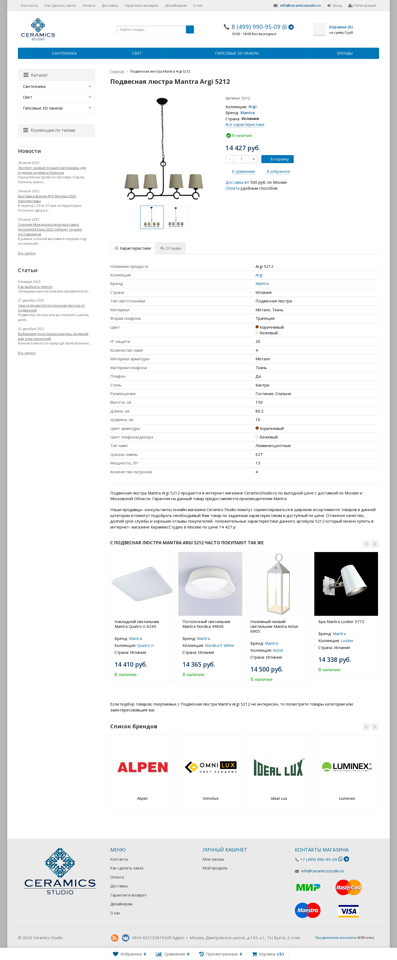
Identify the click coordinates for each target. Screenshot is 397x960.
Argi (253, 106)
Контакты (29, 5)
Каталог (36, 75)
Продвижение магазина (335, 937)
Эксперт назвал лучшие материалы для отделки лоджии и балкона (52, 170)
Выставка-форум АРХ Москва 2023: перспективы (47, 198)
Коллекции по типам (49, 130)
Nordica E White (219, 645)
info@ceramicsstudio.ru (300, 5)
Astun (278, 650)
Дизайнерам (176, 5)
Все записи (27, 253)
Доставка (110, 5)
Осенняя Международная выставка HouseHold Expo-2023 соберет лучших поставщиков (50, 229)
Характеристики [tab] (132, 248)
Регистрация (362, 5)
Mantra (248, 112)
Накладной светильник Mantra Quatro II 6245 (136, 624)
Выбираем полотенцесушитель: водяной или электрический (53, 336)
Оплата (88, 5)
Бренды (345, 53)
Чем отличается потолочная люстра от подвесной (51, 308)
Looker (347, 640)
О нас (198, 5)
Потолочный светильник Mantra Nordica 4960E (206, 624)
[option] (152, 217)
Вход (334, 5)
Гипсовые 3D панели (237, 53)
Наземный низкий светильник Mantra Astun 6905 (274, 626)
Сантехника (64, 53)
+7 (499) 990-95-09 (318, 859)
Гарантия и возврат (141, 5)
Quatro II (145, 645)
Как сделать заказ (60, 5)
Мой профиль (215, 868)
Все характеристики (245, 124)
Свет (137, 53)
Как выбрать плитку (35, 286)
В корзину (277, 159)
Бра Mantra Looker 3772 (341, 621)
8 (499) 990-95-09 (256, 26)
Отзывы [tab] (170, 248)
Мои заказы (213, 859)
